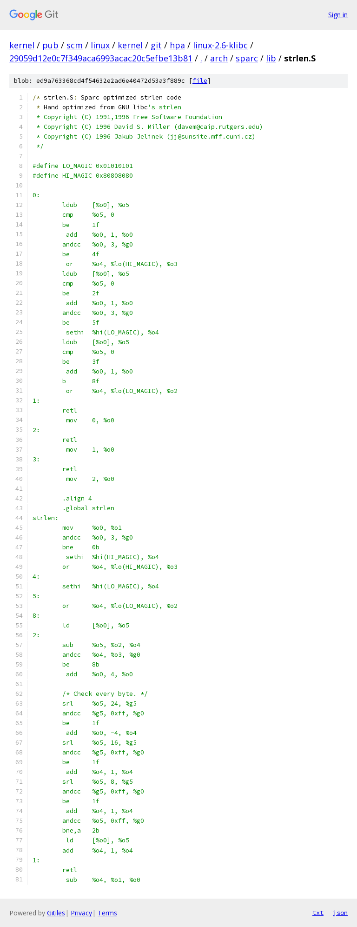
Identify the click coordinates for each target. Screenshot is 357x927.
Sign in (338, 14)
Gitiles (56, 912)
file (199, 81)
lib (271, 58)
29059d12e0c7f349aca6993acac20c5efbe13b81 (100, 58)
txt (318, 912)
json (340, 912)
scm (74, 45)
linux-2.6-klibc (220, 45)
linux (100, 45)
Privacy (81, 912)
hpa (177, 45)
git (156, 45)
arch (219, 58)
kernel (21, 45)
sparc (247, 58)
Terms (107, 912)
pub (50, 45)
